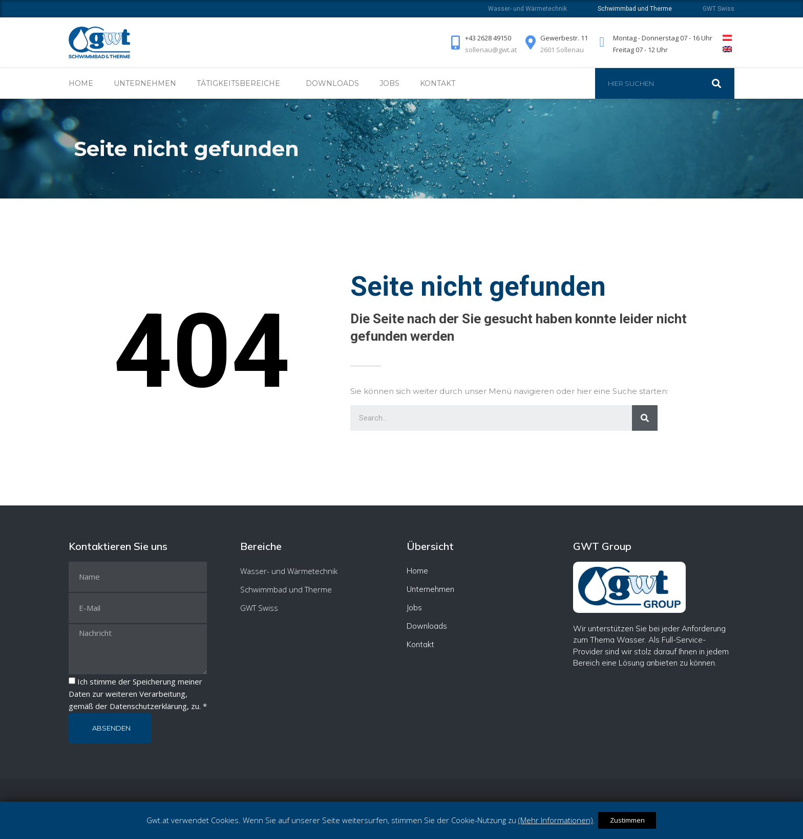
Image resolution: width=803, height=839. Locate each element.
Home (81, 83)
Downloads (332, 83)
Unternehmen (145, 83)
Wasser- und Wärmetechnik (527, 8)
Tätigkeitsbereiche (241, 83)
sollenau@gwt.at (484, 49)
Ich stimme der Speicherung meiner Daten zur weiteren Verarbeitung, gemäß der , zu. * (138, 693)
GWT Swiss (718, 8)
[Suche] (721, 83)
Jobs (389, 83)
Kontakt (437, 83)
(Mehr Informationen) (557, 820)
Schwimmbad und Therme (286, 589)
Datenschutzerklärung (148, 706)
